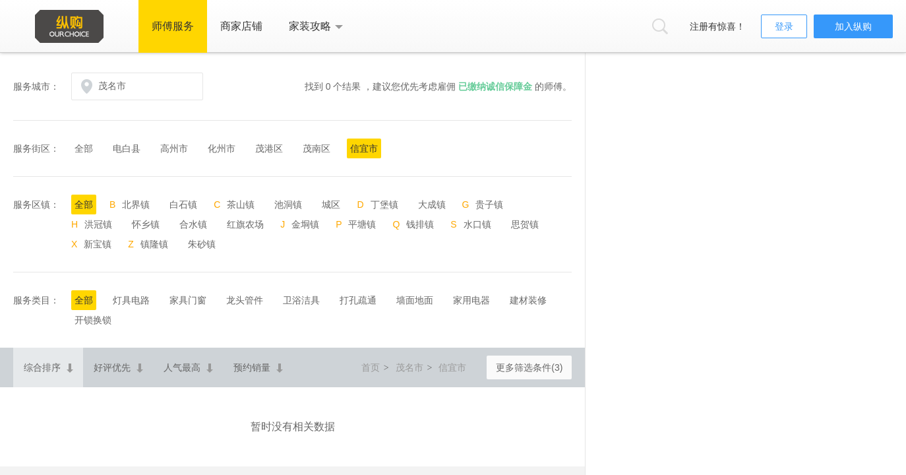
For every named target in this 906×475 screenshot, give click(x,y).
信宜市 (364, 148)
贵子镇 (489, 204)
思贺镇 (525, 224)
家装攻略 (310, 26)
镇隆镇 (154, 244)
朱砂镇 (202, 244)
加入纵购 (853, 26)
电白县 (126, 148)
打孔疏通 (358, 300)
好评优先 (112, 367)
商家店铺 (241, 26)
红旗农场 (245, 224)
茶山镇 (241, 204)
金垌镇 (305, 224)
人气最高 (182, 367)
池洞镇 (288, 204)
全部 (84, 148)
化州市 (221, 148)
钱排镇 (420, 224)
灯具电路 (131, 300)
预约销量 (251, 367)
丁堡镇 (384, 204)
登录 (784, 26)
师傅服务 (173, 26)
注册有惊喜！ (717, 26)
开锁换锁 (93, 320)
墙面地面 (414, 300)
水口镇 (477, 224)
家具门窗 (187, 300)
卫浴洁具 (301, 300)
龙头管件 (244, 300)
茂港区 (269, 148)
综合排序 (42, 367)
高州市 (174, 148)
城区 (331, 204)
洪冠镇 (98, 224)
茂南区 (316, 148)
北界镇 (136, 204)
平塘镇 (362, 224)
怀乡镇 (146, 224)
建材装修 (528, 300)
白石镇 (183, 204)
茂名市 (409, 367)
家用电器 (471, 300)
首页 (370, 367)
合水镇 (193, 224)
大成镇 (432, 204)
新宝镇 (97, 244)
